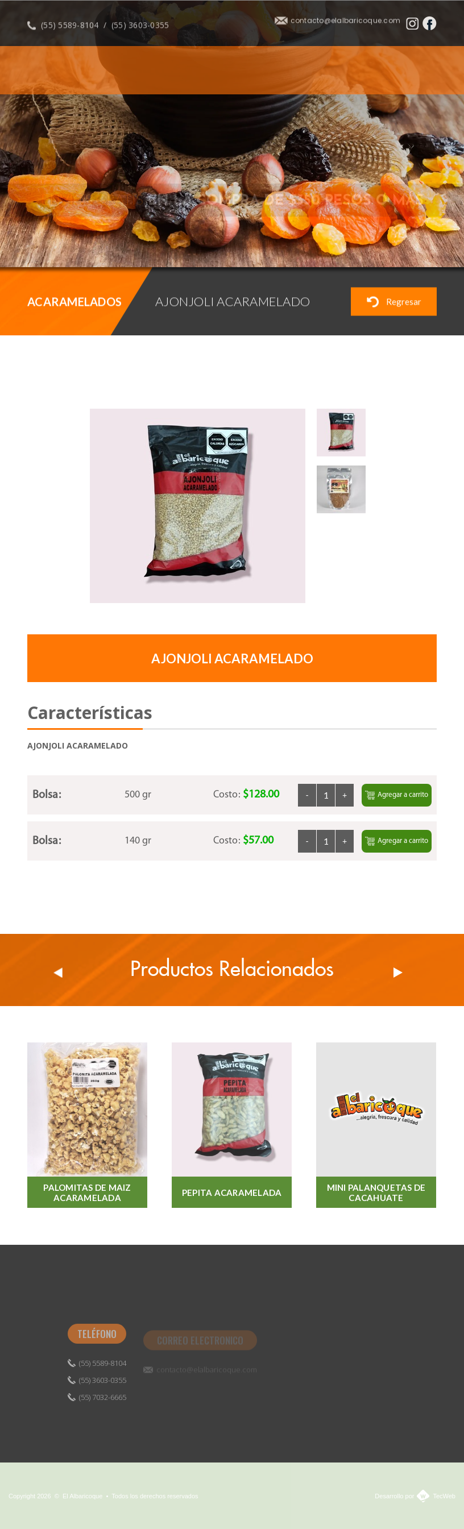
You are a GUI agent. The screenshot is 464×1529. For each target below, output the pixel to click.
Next (398, 972)
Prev (58, 972)
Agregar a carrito (396, 795)
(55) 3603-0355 (140, 31)
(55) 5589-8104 (70, 31)
